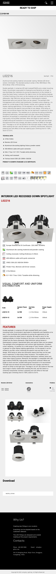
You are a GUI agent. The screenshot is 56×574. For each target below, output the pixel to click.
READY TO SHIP (28, 8)
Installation (10, 493)
